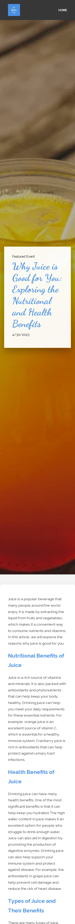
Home (62, 10)
